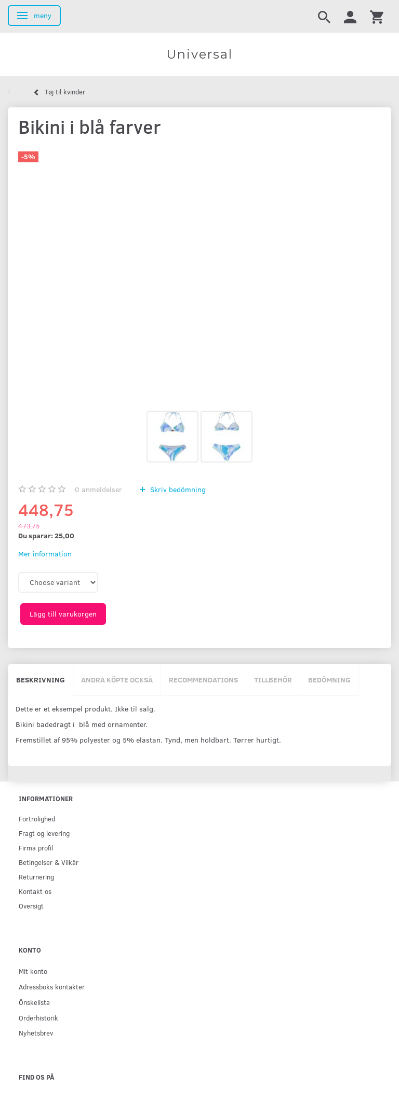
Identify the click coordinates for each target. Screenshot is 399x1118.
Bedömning (329, 679)
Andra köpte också (117, 679)
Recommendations (203, 679)
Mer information (45, 553)
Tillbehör (273, 679)
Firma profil (36, 847)
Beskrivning (40, 679)
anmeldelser (98, 489)
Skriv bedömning (177, 489)
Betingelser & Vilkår (48, 862)
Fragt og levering (44, 833)
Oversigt (31, 905)
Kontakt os (35, 891)
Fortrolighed (37, 818)
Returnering (36, 876)
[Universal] (199, 54)
